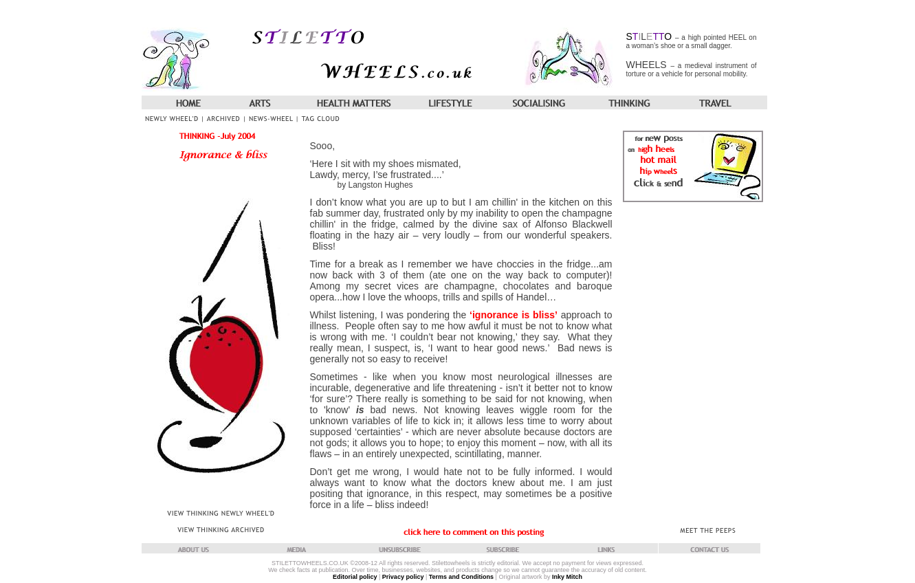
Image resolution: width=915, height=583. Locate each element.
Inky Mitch (567, 576)
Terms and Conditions (461, 576)
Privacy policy (403, 576)
